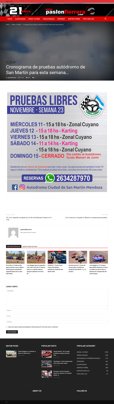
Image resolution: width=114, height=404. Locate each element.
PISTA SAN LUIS (88, 19)
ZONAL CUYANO (34, 19)
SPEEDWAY (61, 19)
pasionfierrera (12, 77)
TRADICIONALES (48, 19)
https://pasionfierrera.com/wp (28, 232)
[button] (105, 19)
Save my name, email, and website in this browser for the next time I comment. (33, 327)
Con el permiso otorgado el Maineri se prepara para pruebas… (86, 218)
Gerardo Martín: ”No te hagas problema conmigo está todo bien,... (62, 353)
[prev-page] (7, 277)
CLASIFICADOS (20, 19)
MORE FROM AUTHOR (30, 246)
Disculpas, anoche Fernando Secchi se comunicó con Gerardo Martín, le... (63, 373)
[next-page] (10, 277)
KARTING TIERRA (74, 19)
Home (8, 24)
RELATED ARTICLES (13, 246)
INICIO (9, 19)
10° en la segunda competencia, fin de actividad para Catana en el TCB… (28, 219)
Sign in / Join (9, 1)
